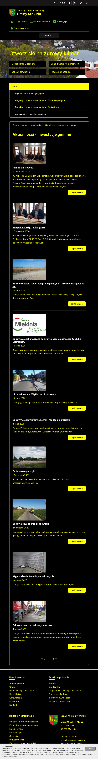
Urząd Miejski (20, 21)
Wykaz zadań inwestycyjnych (29, 93)
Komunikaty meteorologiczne (23, 725)
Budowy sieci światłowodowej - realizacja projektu (41, 420)
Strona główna (20, 125)
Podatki (52, 683)
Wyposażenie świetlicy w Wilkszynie (33, 576)
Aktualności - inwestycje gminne (31, 114)
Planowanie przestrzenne (21, 690)
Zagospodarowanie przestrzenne (65, 690)
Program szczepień (61, 72)
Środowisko (54, 687)
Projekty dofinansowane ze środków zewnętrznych (40, 100)
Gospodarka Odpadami (23, 64)
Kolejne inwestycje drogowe (29, 227)
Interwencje (15, 732)
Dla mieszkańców (41, 21)
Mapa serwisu (16, 729)
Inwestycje (62, 21)
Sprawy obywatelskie (59, 697)
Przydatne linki (16, 739)
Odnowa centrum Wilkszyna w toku (33, 625)
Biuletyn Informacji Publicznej (23, 721)
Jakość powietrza (21, 72)
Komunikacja (15, 697)
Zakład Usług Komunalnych (65, 64)
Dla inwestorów (21, 28)
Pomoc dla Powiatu (23, 167)
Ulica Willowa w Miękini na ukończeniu (34, 394)
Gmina (12, 687)
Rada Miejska (15, 694)
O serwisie (14, 736)
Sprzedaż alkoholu (58, 694)
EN (86, 3)
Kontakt (13, 705)
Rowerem (14, 701)
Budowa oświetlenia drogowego (31, 523)
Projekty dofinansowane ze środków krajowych (38, 107)
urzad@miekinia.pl (76, 740)
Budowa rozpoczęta (24, 471)
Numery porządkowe (59, 701)
